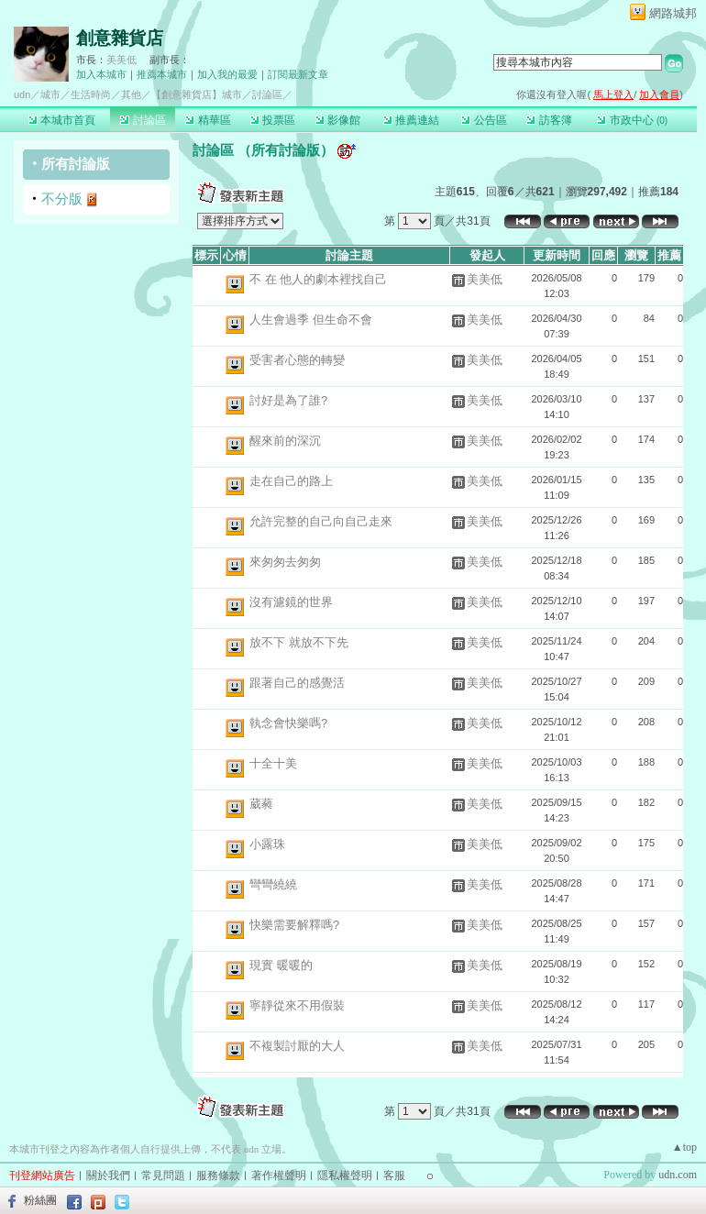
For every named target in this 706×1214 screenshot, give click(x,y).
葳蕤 (261, 804)
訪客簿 (548, 120)
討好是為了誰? (288, 400)
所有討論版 (75, 163)
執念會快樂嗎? (288, 723)
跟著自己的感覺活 (297, 683)
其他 (131, 94)
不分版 (62, 198)
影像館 (337, 120)
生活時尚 (91, 94)
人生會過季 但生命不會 (310, 319)
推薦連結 (411, 120)
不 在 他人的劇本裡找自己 (318, 279)
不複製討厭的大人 (297, 1046)
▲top (684, 1147)
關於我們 (108, 1175)
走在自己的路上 (291, 481)
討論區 (142, 120)
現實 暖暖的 (281, 965)
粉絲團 (40, 1200)
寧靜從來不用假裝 (297, 1005)
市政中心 (632, 120)
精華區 (207, 120)
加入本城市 (101, 74)
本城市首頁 (61, 120)
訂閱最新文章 (298, 74)
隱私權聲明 (344, 1175)
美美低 (121, 59)
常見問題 (163, 1175)
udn (22, 94)
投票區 (272, 120)
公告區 (483, 120)
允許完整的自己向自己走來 (320, 521)
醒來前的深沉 (285, 440)
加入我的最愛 (227, 74)
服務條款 (218, 1175)
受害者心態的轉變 (297, 360)
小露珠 (267, 844)
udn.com (677, 1174)
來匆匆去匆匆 (285, 561)
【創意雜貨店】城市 (196, 94)
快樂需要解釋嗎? (294, 925)
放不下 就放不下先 (298, 642)
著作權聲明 (278, 1175)
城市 (50, 94)
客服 (394, 1175)
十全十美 (273, 763)
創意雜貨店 (119, 38)
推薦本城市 (162, 74)
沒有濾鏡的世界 (291, 602)
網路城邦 (673, 13)
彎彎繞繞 (273, 884)
